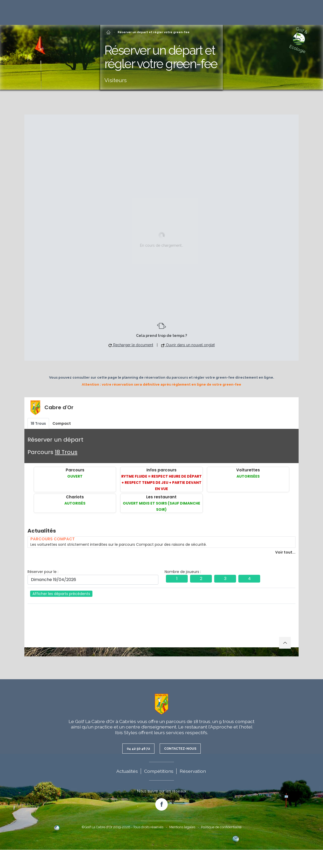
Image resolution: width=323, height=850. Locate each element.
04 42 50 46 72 (137, 749)
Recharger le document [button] (131, 345)
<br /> (161, 526)
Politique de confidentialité (221, 827)
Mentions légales (182, 827)
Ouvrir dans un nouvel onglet (188, 345)
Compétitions (158, 771)
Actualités (127, 771)
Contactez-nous (181, 749)
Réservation (193, 771)
